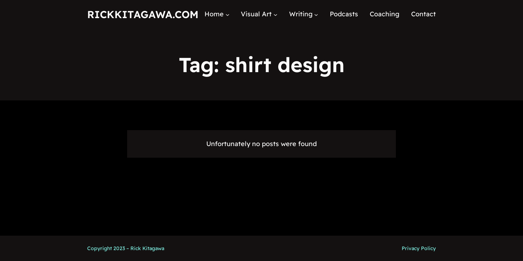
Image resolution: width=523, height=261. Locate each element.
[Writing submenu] (316, 14)
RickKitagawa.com (142, 14)
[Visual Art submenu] (275, 14)
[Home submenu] (228, 14)
